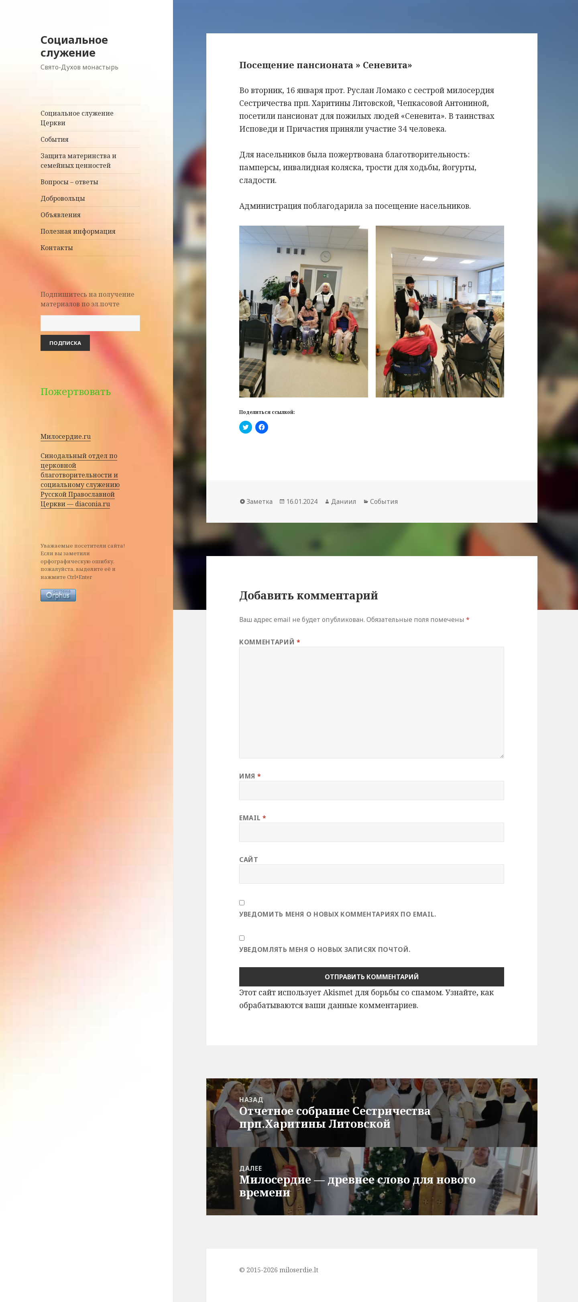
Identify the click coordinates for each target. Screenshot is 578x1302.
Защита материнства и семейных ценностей (78, 160)
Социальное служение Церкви (77, 118)
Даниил (343, 501)
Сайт (248, 859)
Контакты (57, 247)
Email (252, 817)
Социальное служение (74, 46)
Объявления (61, 214)
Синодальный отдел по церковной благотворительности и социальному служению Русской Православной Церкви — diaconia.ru (80, 479)
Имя (250, 776)
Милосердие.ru (66, 436)
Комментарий (269, 642)
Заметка (259, 501)
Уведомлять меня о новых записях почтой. (325, 949)
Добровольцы (63, 198)
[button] (303, 311)
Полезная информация (78, 231)
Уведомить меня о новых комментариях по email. (337, 914)
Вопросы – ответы (69, 181)
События (55, 139)
